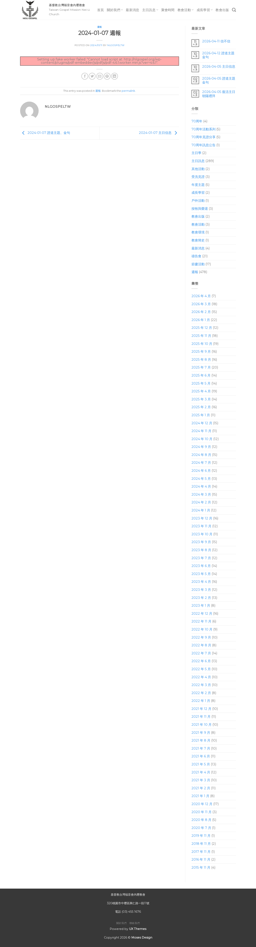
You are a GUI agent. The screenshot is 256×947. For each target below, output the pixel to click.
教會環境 (198, 232)
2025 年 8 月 (201, 360)
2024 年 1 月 (200, 510)
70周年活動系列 (203, 129)
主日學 (196, 153)
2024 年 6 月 (201, 471)
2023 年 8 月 (201, 550)
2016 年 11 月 (200, 859)
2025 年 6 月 (201, 375)
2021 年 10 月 (201, 725)
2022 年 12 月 (201, 613)
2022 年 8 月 (201, 645)
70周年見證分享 (203, 137)
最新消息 (132, 10)
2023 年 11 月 (201, 526)
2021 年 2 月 (200, 788)
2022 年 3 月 (201, 685)
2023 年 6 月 (201, 566)
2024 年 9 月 (201, 447)
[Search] (234, 9)
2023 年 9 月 (201, 542)
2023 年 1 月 (200, 605)
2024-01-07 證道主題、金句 (45, 133)
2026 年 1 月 (200, 320)
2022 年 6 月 (201, 661)
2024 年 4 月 (201, 486)
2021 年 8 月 (200, 740)
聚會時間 (168, 10)
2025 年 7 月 (201, 367)
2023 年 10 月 (201, 534)
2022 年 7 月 (201, 653)
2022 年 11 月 (201, 621)
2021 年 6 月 (200, 756)
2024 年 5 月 (201, 479)
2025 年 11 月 (201, 336)
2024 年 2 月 (201, 502)
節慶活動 (198, 264)
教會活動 (186, 10)
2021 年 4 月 (200, 772)
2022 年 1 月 (200, 701)
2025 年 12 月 (201, 328)
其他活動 (198, 169)
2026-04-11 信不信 (216, 41)
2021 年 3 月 (200, 780)
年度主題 (198, 185)
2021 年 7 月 (200, 748)
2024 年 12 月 (201, 423)
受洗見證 (198, 177)
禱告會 (196, 256)
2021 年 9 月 (200, 733)
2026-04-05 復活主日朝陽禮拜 (218, 94)
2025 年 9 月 (201, 352)
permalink (128, 90)
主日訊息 (150, 10)
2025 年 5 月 (201, 383)
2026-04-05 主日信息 (218, 66)
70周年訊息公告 (203, 145)
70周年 (196, 121)
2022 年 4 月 (201, 677)
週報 (99, 27)
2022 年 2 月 (201, 693)
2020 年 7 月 (201, 828)
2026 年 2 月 (201, 312)
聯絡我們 (134, 923)
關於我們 (115, 10)
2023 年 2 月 (201, 598)
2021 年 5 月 (200, 764)
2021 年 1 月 (200, 796)
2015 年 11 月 (200, 867)
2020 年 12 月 (201, 804)
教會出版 (222, 10)
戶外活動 (198, 201)
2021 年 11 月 (201, 717)
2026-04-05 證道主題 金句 (218, 80)
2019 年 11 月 (201, 836)
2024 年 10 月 (201, 439)
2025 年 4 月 (201, 391)
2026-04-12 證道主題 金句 (218, 55)
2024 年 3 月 (201, 494)
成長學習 (205, 10)
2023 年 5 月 (201, 574)
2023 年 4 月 (201, 582)
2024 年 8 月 (201, 455)
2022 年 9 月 (201, 637)
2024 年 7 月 (201, 463)
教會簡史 (198, 240)
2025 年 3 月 (201, 399)
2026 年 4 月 (201, 296)
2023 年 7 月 (201, 558)
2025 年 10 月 (201, 344)
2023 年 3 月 (201, 590)
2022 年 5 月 (201, 669)
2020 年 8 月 (201, 820)
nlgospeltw (116, 45)
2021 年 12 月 (201, 709)
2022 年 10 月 (201, 629)
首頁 (100, 10)
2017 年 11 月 (201, 852)
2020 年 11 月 (201, 812)
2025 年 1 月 (200, 415)
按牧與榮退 (199, 209)
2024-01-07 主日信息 (159, 133)
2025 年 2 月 (201, 407)
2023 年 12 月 (201, 518)
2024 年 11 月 (201, 431)
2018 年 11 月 (201, 844)
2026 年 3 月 (201, 304)
